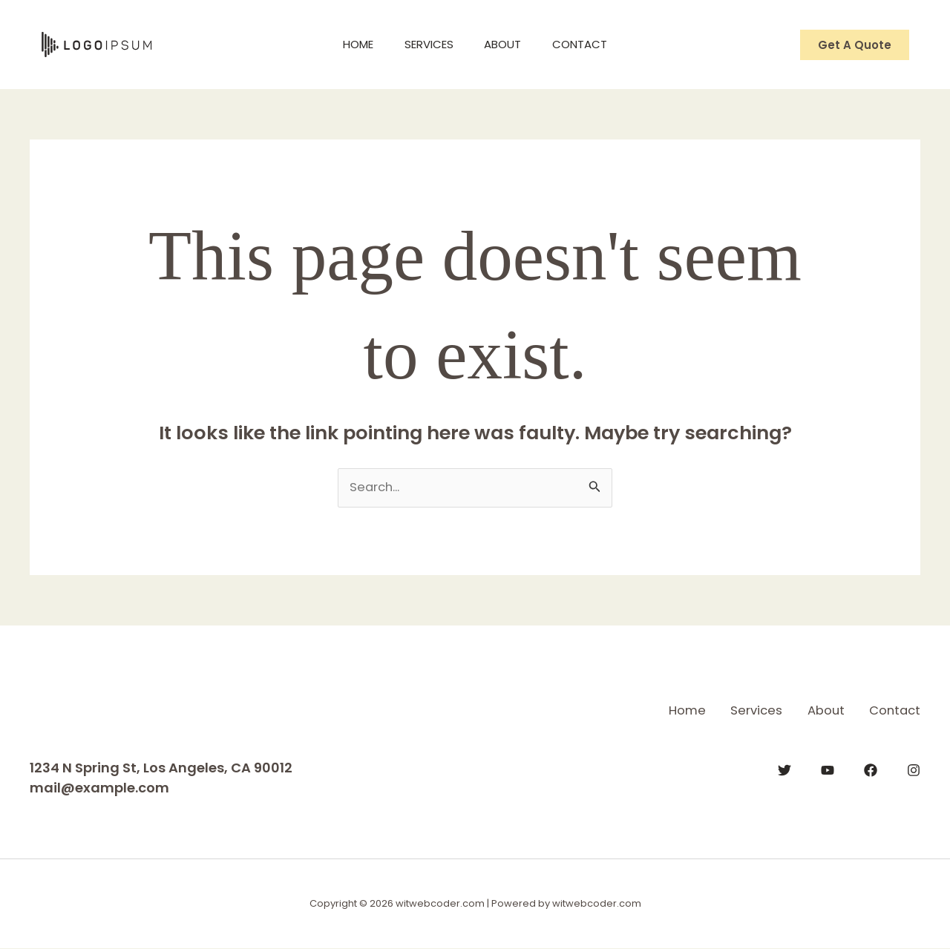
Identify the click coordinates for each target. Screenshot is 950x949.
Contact (589, 44)
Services (426, 44)
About (506, 44)
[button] (854, 45)
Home (349, 44)
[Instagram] (913, 768)
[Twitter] (784, 768)
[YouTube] (827, 768)
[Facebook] (870, 768)
